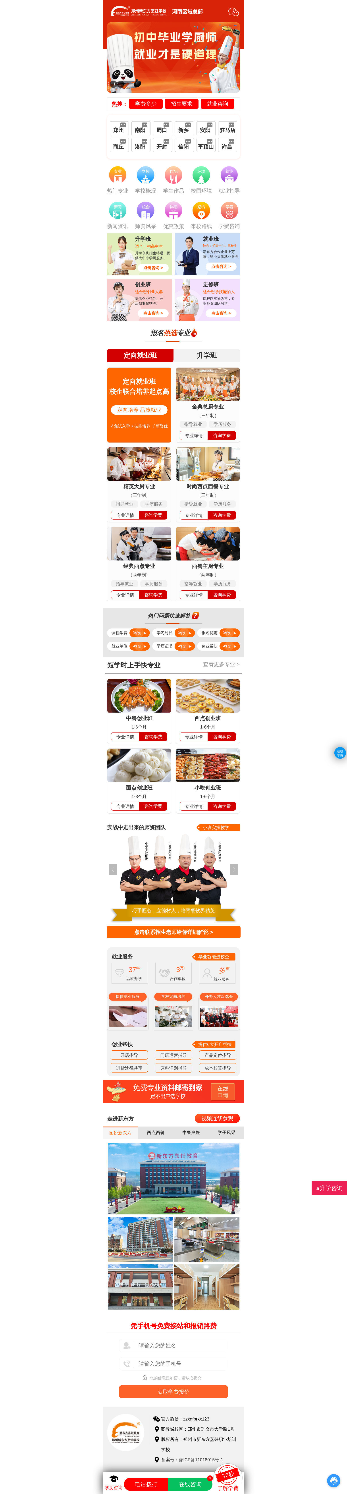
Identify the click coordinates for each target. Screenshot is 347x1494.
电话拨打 (146, 1484)
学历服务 (222, 424)
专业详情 (194, 435)
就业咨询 (217, 104)
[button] (234, 869)
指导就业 (193, 424)
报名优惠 (221, 632)
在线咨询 (195, 1483)
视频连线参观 (217, 1118)
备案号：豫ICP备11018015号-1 (192, 1459)
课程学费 (131, 632)
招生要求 (181, 104)
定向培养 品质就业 (139, 410)
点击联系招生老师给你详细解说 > (173, 932)
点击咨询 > (153, 268)
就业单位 (131, 646)
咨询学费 (222, 435)
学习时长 (176, 632)
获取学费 (340, 753)
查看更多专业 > (222, 664)
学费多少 (145, 104)
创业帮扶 (221, 646)
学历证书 (176, 646)
